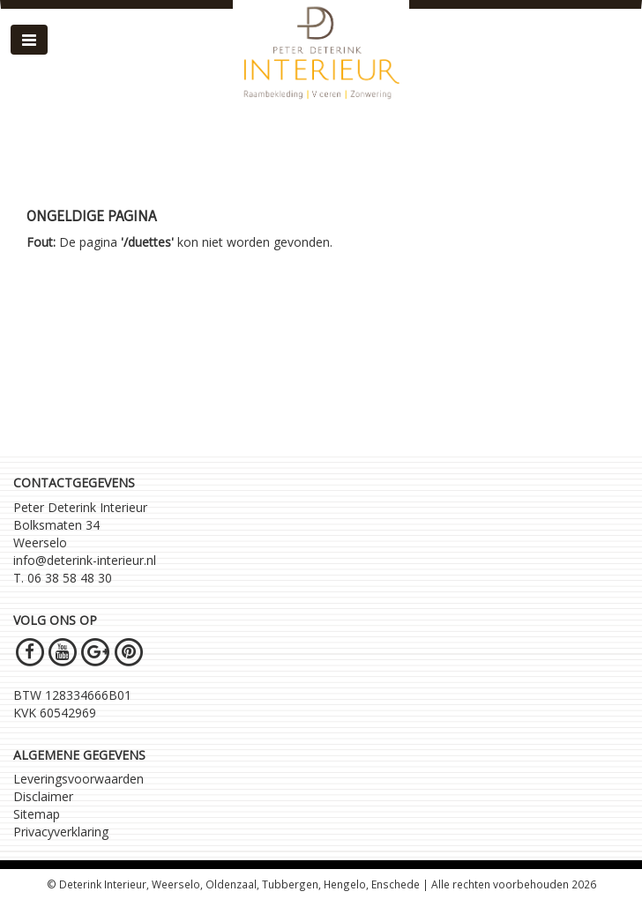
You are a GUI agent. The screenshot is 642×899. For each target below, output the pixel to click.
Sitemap (36, 814)
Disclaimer (43, 796)
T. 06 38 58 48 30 (62, 577)
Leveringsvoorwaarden (78, 778)
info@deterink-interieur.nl (84, 560)
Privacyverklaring (60, 831)
